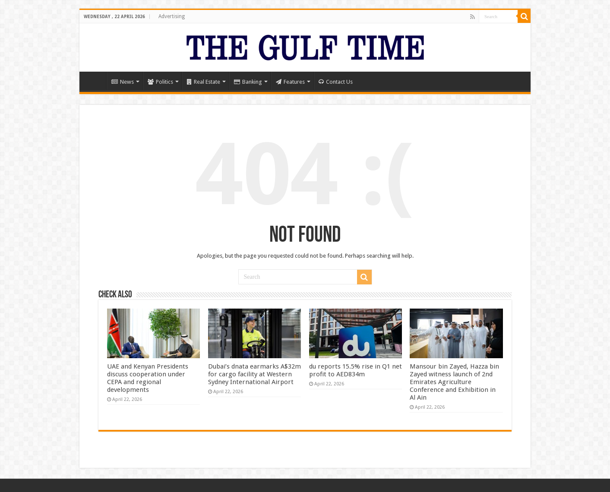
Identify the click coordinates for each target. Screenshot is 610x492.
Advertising (171, 16)
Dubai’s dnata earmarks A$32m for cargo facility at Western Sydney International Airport (254, 374)
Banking (248, 82)
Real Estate (203, 82)
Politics (160, 82)
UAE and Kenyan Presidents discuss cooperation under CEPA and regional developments (147, 378)
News (122, 82)
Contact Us (336, 82)
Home (95, 81)
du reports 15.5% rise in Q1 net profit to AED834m (355, 370)
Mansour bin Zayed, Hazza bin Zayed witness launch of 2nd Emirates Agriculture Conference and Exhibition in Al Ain (454, 382)
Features (290, 82)
